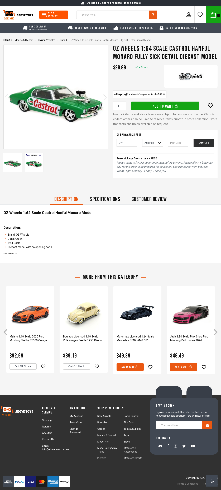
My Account (76, 416)
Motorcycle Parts (133, 458)
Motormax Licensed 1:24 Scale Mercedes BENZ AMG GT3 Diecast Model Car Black (135, 338)
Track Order (76, 422)
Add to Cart (165, 106)
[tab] (66, 200)
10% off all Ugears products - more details (110, 2)
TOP (211, 480)
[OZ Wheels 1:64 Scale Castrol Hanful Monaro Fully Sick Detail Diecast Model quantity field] (119, 106)
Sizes (127, 441)
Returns (46, 426)
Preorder (102, 422)
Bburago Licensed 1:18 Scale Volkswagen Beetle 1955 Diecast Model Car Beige (83, 338)
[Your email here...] (179, 425)
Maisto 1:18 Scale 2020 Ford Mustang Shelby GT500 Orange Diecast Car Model (28, 338)
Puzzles (101, 458)
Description (66, 199)
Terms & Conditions (187, 483)
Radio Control (131, 416)
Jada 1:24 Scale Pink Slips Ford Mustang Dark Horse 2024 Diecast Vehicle (189, 338)
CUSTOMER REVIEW (149, 199)
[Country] (152, 143)
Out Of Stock (23, 366)
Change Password (75, 430)
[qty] (127, 143)
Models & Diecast (106, 435)
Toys (126, 435)
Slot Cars (129, 422)
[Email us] (160, 446)
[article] (30, 332)
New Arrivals (104, 416)
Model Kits (103, 441)
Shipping (47, 420)
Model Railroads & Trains (107, 450)
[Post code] (178, 143)
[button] (210, 106)
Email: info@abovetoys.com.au (55, 447)
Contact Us (48, 439)
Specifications (105, 199)
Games (101, 428)
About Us (47, 433)
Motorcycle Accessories (130, 450)
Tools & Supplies (133, 428)
